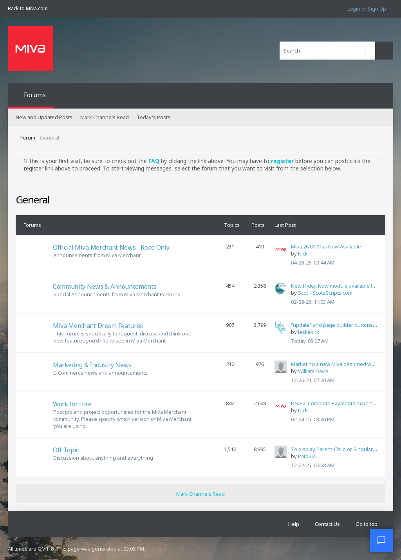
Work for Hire (72, 404)
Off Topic (66, 450)
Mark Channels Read (104, 117)
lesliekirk (308, 331)
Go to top (367, 523)
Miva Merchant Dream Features (98, 325)
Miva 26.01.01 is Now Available (326, 246)
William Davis (313, 371)
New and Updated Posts (44, 117)
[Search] (327, 51)
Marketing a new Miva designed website (338, 364)
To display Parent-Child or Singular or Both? (342, 449)
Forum (27, 137)
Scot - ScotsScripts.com (325, 292)
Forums (35, 95)
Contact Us (327, 523)
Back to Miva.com (28, 8)
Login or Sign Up (366, 8)
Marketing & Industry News (92, 365)
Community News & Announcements (104, 286)
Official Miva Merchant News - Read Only (111, 247)
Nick (303, 253)
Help (293, 523)
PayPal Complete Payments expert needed (341, 403)
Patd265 (307, 456)
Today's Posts (153, 117)
